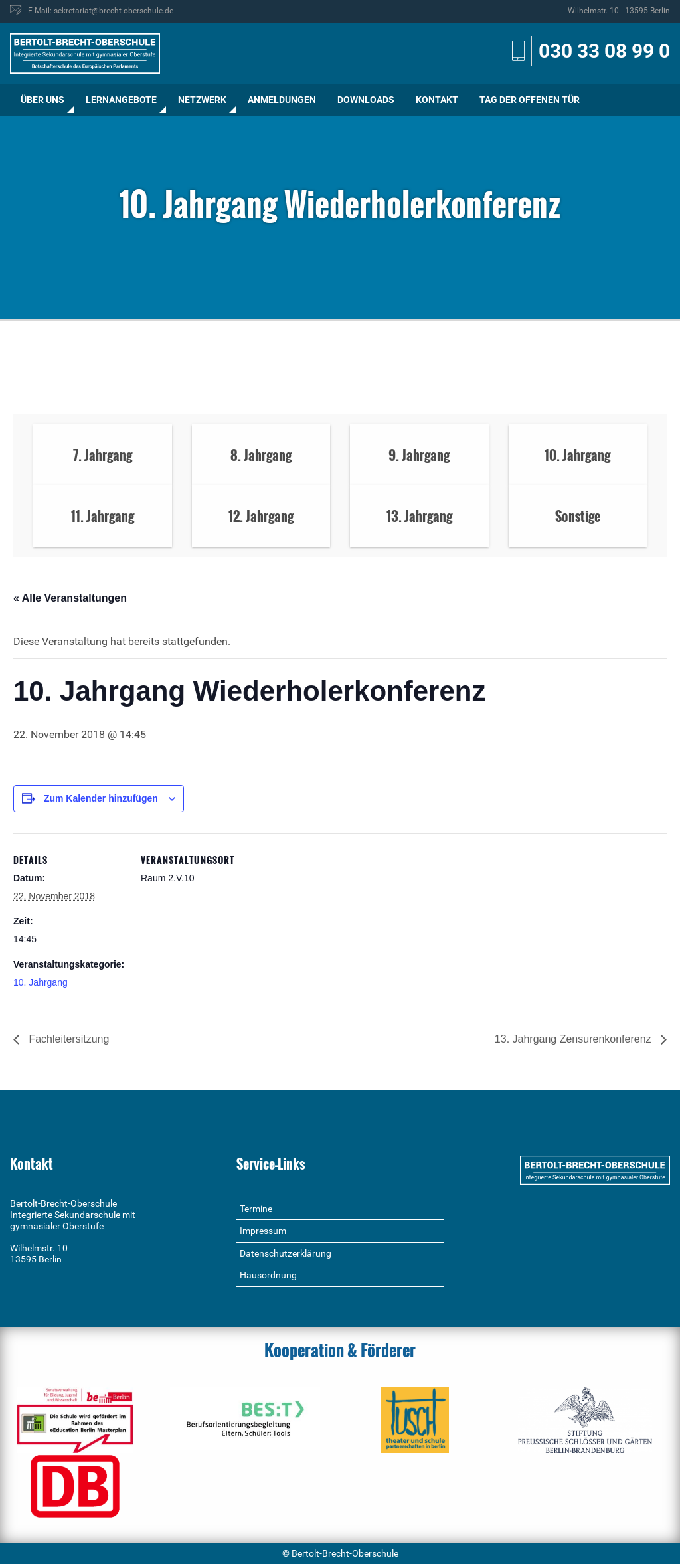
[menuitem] (42, 100)
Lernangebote (121, 99)
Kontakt (437, 99)
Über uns (42, 99)
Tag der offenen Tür (529, 99)
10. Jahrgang (40, 982)
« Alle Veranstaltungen (70, 598)
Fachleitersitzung (67, 1039)
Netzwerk (202, 99)
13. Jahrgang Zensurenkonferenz (574, 1039)
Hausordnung (268, 1275)
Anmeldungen (282, 99)
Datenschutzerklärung (285, 1253)
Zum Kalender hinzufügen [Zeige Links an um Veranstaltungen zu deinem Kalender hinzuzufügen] (101, 798)
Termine (256, 1208)
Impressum (263, 1230)
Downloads (365, 99)
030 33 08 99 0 (604, 50)
